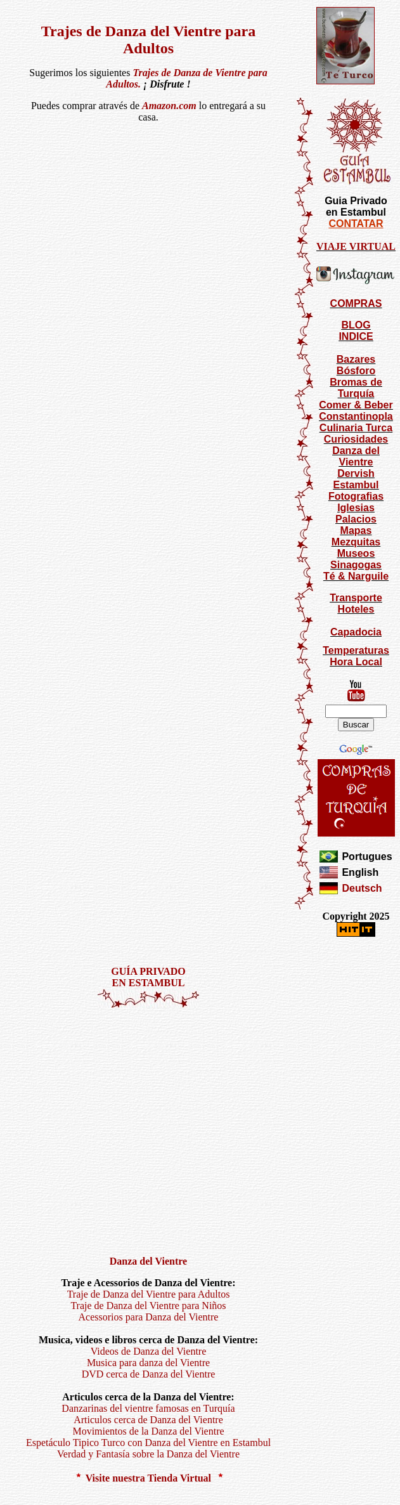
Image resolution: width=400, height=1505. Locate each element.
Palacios (356, 519)
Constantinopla (355, 416)
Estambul (355, 484)
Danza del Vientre (356, 456)
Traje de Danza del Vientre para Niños (148, 1305)
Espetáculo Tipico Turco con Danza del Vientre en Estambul (148, 1442)
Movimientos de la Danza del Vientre (148, 1431)
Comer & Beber (355, 405)
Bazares (356, 359)
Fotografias (356, 496)
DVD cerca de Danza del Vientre (149, 1374)
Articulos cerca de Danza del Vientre (148, 1419)
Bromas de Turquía (356, 388)
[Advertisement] (119, 1127)
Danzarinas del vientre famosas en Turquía (148, 1408)
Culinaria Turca (355, 427)
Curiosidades (356, 439)
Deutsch (362, 888)
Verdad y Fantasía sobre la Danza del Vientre (148, 1454)
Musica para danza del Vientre (148, 1362)
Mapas (356, 530)
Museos (356, 553)
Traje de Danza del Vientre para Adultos (148, 1294)
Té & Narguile (356, 576)
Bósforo (356, 370)
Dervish (356, 473)
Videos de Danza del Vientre (149, 1351)
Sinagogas (356, 564)
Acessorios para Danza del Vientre (149, 1317)
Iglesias (356, 507)
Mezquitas (356, 542)
